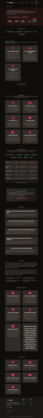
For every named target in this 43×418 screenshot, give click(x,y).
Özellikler (23, 400)
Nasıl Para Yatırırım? (28, 31)
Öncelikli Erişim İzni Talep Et (21, 198)
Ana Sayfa (7, 6)
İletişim (31, 403)
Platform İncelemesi (14, 3)
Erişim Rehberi (27, 3)
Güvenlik (31, 402)
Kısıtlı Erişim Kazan (36, 2)
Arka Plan (18, 3)
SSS (35, 31)
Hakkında (23, 402)
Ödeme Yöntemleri (22, 3)
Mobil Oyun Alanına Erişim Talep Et (13, 17)
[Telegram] (11, 407)
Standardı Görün (25, 17)
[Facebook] (9, 407)
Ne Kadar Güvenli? (19, 31)
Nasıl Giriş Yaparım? (10, 31)
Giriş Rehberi (24, 404)
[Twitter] (6, 407)
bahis (9, 3)
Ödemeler (23, 403)
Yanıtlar (30, 2)
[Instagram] (8, 407)
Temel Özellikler (21, 34)
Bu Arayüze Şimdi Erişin (21, 84)
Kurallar (31, 404)
